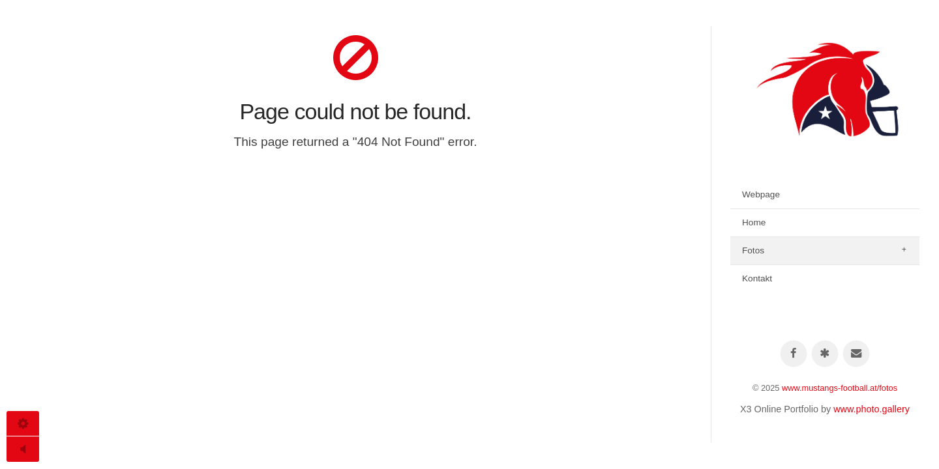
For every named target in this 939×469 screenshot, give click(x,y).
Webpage (761, 194)
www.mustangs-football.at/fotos (839, 388)
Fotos (753, 250)
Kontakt (757, 278)
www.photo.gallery (871, 409)
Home (754, 222)
